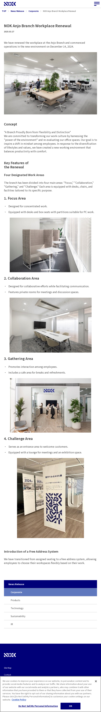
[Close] (95, 693)
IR (12, 624)
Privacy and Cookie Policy (15, 688)
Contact (7, 674)
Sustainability (18, 616)
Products (15, 600)
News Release (16, 584)
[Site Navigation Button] (97, 4)
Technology (17, 608)
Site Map (7, 667)
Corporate (16, 592)
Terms (6, 681)
